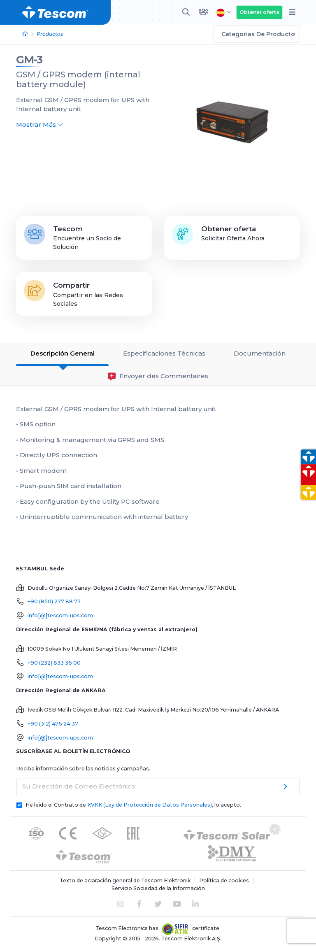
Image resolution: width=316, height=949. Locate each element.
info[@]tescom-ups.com (60, 615)
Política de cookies (224, 880)
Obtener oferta (259, 12)
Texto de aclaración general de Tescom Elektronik (125, 880)
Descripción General (62, 353)
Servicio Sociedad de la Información (158, 888)
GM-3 (29, 59)
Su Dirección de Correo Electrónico (78, 786)
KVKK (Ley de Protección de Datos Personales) (149, 805)
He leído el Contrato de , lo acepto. (133, 805)
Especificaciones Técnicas (164, 353)
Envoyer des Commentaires (158, 376)
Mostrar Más (39, 124)
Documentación (260, 353)
